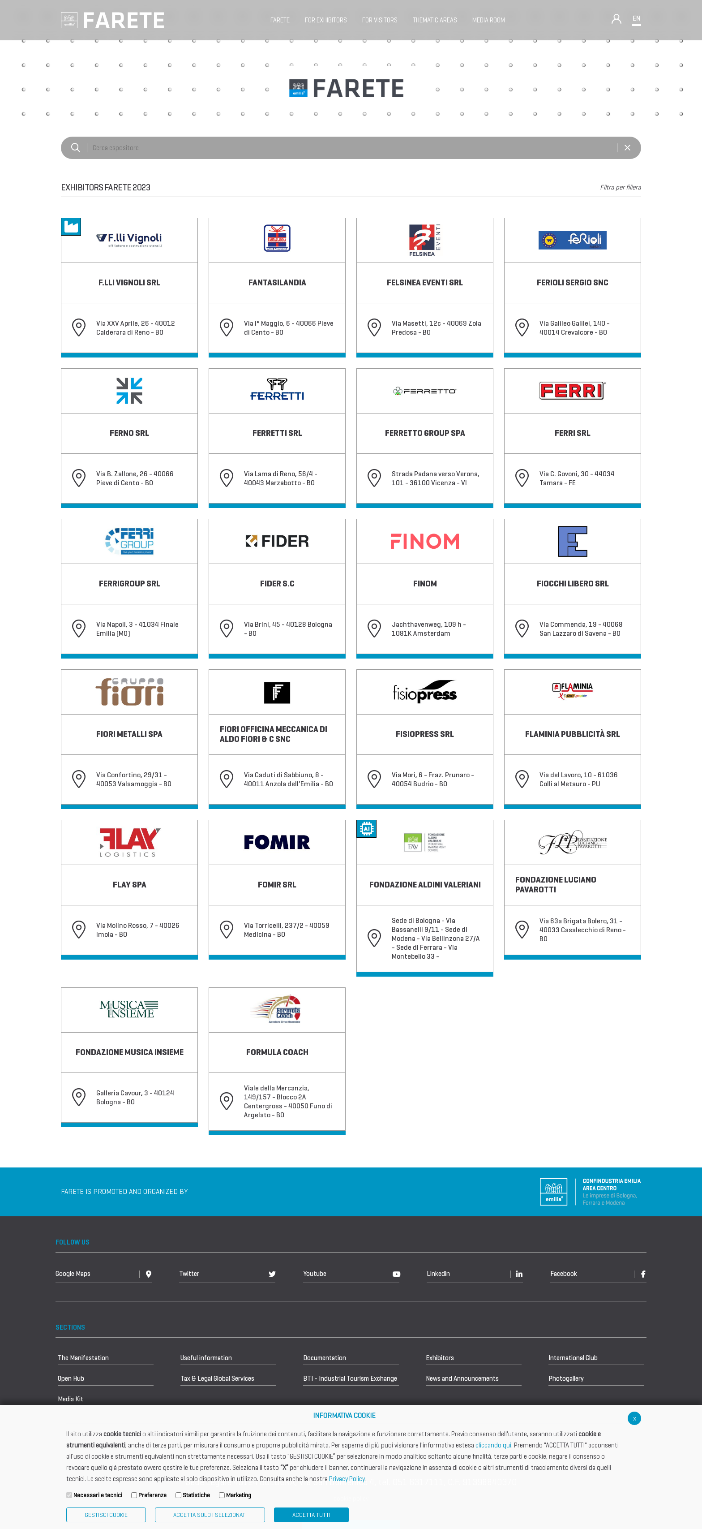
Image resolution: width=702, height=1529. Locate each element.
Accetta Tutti (311, 1515)
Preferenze (152, 1495)
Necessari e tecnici (97, 1495)
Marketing (238, 1495)
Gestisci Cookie (106, 1515)
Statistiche (196, 1495)
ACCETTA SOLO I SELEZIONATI (210, 1515)
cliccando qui (493, 1445)
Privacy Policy (346, 1479)
